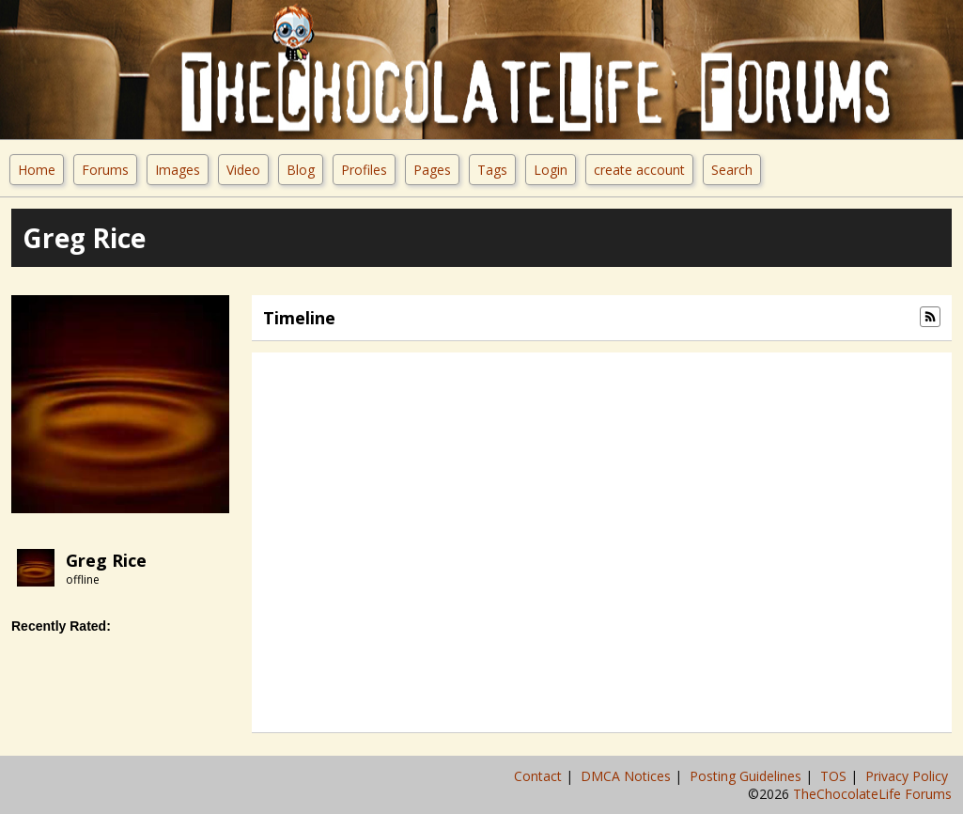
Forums (105, 170)
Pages (432, 170)
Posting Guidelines (747, 776)
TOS (835, 776)
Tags (492, 170)
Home (36, 170)
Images (177, 170)
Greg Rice (106, 560)
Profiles (364, 170)
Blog (301, 170)
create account (639, 170)
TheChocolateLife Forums (872, 794)
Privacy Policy (908, 776)
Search (732, 170)
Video (243, 170)
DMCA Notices (628, 776)
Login (550, 170)
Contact (540, 776)
